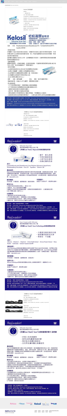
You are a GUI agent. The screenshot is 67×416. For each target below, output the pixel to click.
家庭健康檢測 (35, 1)
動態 (9, 1)
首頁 (6, 1)
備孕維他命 (21, 1)
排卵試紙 (17, 1)
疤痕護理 (30, 1)
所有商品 (13, 1)
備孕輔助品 (25, 1)
